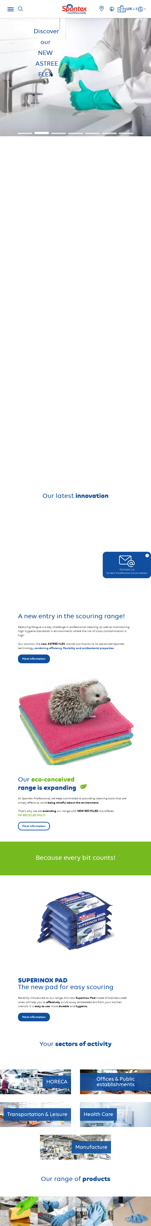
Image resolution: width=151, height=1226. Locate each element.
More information (34, 1017)
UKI (132, 8)
